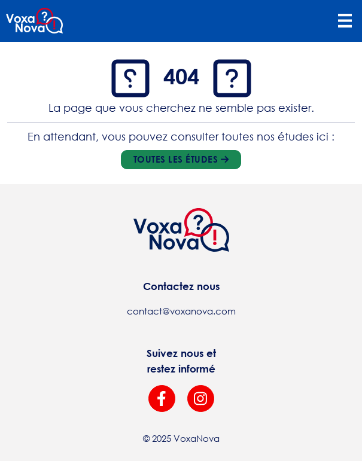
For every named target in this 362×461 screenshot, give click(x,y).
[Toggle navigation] (344, 21)
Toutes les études (181, 159)
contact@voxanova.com (181, 311)
